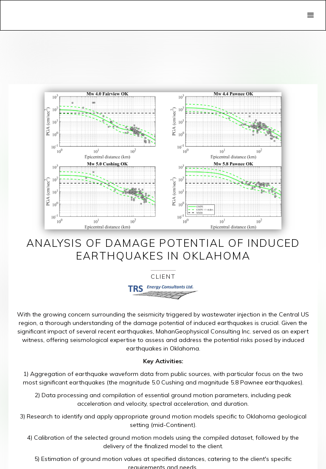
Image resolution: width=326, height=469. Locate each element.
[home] (96, 7)
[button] (310, 15)
